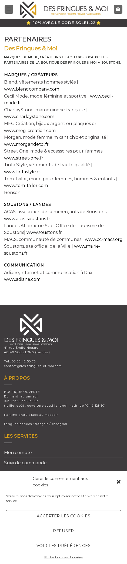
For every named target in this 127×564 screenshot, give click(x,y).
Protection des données (63, 557)
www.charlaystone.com (29, 116)
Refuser (63, 530)
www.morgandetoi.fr (26, 144)
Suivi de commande (25, 462)
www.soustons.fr (44, 232)
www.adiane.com (22, 279)
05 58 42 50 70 (24, 361)
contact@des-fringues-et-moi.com (33, 366)
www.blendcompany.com (31, 89)
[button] (118, 482)
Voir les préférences (63, 545)
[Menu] (9, 9)
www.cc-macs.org (104, 239)
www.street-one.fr (23, 158)
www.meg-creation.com (30, 130)
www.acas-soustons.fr (27, 218)
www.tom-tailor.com (26, 185)
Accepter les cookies (63, 515)
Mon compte (18, 452)
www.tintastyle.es (22, 171)
